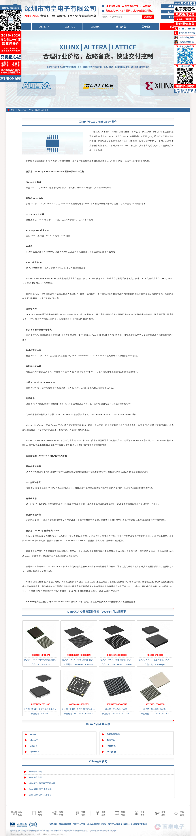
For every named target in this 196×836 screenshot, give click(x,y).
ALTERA (44, 26)
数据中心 (111, 740)
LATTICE (70, 26)
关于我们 (147, 26)
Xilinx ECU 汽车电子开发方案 (42, 783)
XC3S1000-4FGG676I (41, 655)
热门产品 (121, 26)
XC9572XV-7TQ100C (40, 704)
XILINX (95, 26)
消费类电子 (112, 746)
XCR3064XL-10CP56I (79, 704)
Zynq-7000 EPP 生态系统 (40, 789)
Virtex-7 (33, 746)
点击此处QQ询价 (187, 37)
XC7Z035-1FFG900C (155, 704)
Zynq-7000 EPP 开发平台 (40, 795)
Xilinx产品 (22, 110)
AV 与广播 (111, 752)
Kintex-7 (34, 740)
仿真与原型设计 (114, 734)
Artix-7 (33, 734)
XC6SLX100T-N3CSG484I (79, 655)
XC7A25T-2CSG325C (117, 655)
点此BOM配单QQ (187, 42)
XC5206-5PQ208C (155, 655)
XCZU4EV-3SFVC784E (117, 704)
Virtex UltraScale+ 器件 (38, 110)
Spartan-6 (34, 752)
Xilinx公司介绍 (35, 771)
